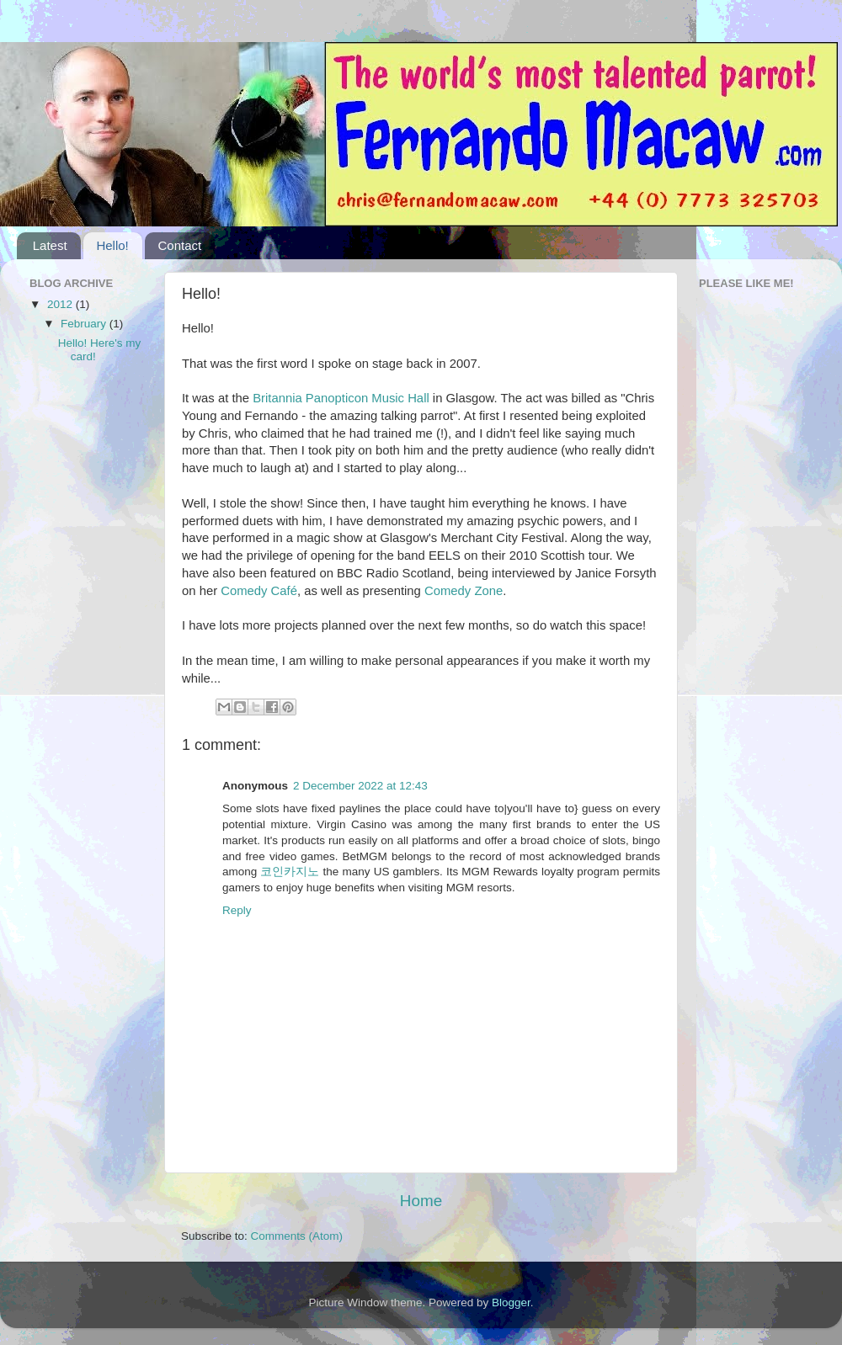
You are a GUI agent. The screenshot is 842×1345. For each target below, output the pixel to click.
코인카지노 (289, 871)
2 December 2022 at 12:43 (360, 785)
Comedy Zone (463, 591)
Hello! (112, 245)
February (85, 323)
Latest (50, 245)
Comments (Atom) (297, 1236)
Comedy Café (259, 591)
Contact (179, 245)
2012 (61, 304)
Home (421, 1200)
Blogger (511, 1302)
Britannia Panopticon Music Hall (341, 398)
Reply (237, 910)
